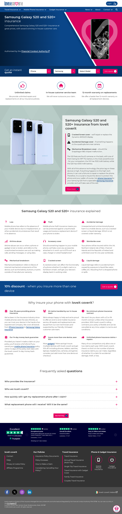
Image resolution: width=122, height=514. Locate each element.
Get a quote (109, 71)
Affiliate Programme (15, 468)
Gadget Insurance (56, 10)
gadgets (51, 344)
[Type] (40, 71)
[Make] (64, 71)
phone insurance (105, 178)
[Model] (89, 71)
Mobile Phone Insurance (34, 10)
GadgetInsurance (112, 462)
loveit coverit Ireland (107, 492)
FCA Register (11, 503)
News (87, 10)
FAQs (9, 460)
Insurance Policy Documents (47, 456)
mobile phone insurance (24, 346)
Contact (106, 10)
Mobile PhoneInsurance (98, 463)
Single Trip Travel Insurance (75, 466)
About (97, 10)
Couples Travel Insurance (74, 481)
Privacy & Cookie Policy (16, 464)
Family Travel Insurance (73, 477)
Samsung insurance (105, 181)
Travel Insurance (11, 10)
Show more (71, 189)
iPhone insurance (16, 327)
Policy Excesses (41, 460)
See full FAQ (59, 416)
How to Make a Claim (44, 464)
